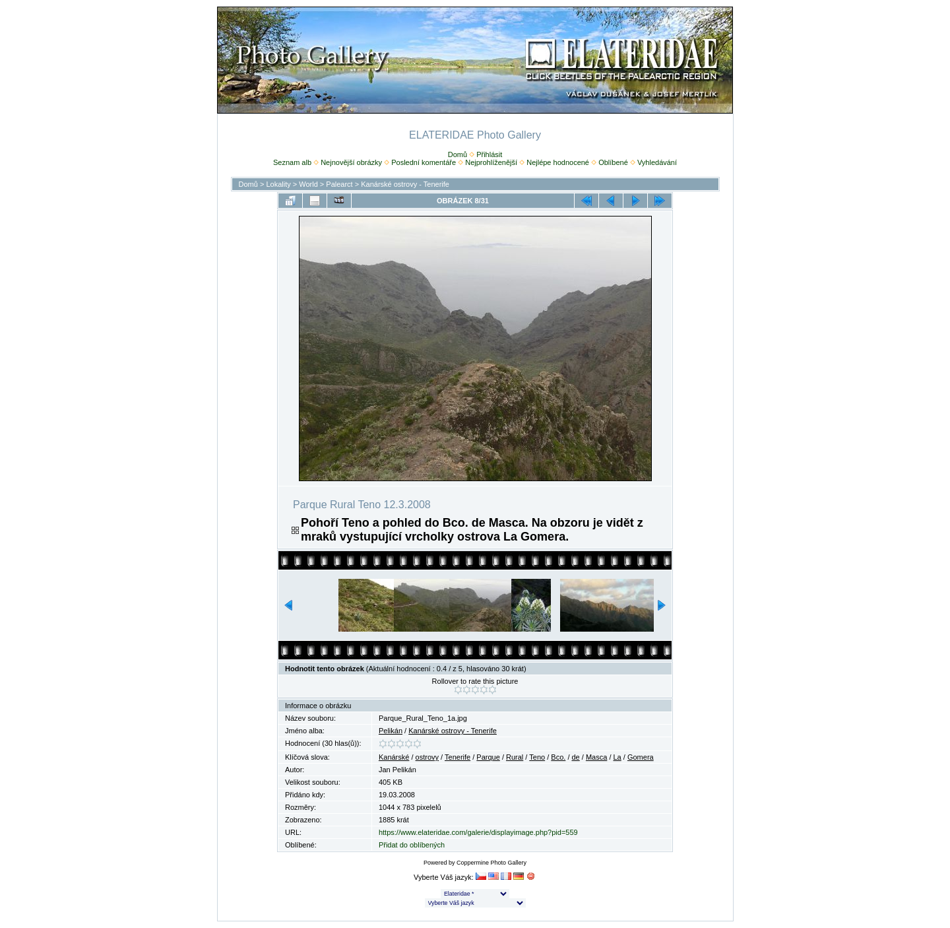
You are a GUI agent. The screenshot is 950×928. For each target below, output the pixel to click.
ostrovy (427, 757)
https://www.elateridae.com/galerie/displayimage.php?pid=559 (478, 832)
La (617, 757)
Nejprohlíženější (491, 162)
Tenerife (457, 757)
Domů (457, 154)
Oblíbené (613, 162)
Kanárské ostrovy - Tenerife (405, 184)
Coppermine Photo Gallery (491, 862)
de (576, 757)
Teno (537, 757)
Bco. (558, 757)
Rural (514, 757)
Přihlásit (489, 154)
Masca (596, 757)
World (308, 184)
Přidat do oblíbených (412, 845)
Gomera (640, 757)
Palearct (339, 184)
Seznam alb (292, 162)
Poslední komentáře (423, 162)
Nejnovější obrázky (351, 162)
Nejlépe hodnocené (557, 162)
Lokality (278, 184)
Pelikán (390, 731)
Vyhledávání (657, 162)
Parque (487, 757)
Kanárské (394, 757)
